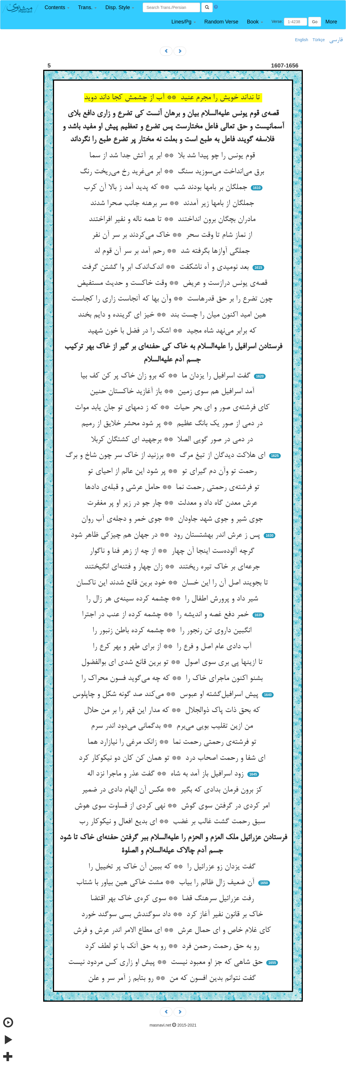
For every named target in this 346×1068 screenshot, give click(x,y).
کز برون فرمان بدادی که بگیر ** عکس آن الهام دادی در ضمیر (173, 790)
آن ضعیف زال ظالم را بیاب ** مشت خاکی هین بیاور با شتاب (166, 882)
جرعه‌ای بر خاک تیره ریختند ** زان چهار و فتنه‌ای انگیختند (173, 567)
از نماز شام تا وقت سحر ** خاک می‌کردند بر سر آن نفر (173, 235)
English (301, 39)
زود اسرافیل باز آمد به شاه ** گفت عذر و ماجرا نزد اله (166, 774)
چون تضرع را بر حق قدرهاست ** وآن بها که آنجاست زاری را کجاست (173, 299)
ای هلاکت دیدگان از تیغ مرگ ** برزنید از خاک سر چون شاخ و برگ (166, 455)
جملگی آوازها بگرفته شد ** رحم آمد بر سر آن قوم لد (173, 251)
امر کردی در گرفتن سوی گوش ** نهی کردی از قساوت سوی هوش (173, 806)
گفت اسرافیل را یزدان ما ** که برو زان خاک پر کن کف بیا (166, 376)
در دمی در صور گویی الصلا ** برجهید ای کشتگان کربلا (173, 439)
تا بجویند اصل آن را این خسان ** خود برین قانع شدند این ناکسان (173, 583)
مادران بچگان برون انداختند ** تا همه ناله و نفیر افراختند (173, 219)
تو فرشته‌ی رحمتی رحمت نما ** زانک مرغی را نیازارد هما (173, 742)
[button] (57, 7)
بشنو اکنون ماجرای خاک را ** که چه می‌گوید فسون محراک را (173, 678)
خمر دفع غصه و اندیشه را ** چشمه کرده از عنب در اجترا (166, 614)
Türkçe (319, 39)
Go (314, 21)
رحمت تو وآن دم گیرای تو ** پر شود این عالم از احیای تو (173, 471)
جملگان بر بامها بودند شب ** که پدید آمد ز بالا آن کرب (166, 187)
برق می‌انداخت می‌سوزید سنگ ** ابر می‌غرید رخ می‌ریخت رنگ (173, 171)
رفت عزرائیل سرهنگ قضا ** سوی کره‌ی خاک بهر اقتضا (173, 898)
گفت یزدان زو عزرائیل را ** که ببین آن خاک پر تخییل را (173, 867)
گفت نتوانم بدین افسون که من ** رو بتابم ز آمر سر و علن (173, 978)
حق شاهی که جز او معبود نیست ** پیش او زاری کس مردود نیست (166, 962)
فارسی (336, 40)
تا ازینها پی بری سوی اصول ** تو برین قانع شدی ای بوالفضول (173, 662)
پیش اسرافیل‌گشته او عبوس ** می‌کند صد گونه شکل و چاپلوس (166, 694)
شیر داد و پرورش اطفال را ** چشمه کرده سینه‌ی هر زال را (173, 599)
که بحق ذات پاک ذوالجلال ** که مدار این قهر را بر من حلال (173, 710)
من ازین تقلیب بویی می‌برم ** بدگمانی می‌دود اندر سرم (173, 726)
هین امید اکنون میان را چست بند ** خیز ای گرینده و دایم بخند (173, 315)
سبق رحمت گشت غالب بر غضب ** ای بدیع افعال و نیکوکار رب (173, 821)
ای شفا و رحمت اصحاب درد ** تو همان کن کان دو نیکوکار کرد (173, 758)
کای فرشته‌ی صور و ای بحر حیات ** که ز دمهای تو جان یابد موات (173, 407)
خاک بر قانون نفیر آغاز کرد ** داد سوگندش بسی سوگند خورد (173, 914)
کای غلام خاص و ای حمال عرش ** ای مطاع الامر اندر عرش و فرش (173, 930)
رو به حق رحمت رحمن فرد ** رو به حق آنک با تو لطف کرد (173, 946)
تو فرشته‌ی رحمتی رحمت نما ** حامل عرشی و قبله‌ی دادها (173, 487)
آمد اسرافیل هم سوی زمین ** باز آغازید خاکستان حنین (173, 391)
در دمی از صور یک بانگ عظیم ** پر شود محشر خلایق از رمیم (173, 423)
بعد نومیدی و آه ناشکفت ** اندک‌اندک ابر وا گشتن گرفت (166, 267)
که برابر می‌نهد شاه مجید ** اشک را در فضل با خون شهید (173, 331)
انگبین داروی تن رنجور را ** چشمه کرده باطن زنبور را (173, 630)
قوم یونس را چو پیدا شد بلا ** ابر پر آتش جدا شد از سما (173, 155)
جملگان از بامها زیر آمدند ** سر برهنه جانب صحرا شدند (173, 203)
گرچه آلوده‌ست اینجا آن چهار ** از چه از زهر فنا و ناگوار (173, 551)
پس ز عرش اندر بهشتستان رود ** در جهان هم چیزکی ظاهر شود (166, 535)
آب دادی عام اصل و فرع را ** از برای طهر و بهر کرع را (173, 646)
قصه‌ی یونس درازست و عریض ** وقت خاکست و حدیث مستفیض (173, 283)
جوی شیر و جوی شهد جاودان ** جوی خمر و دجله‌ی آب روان (173, 519)
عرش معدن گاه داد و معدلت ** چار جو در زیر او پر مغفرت (173, 503)
